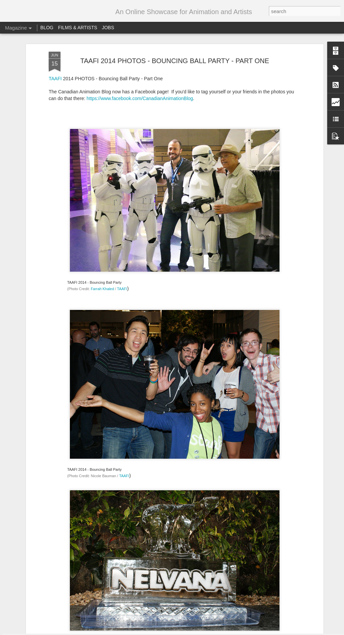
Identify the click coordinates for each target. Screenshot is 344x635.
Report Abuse (234, 631)
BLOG (46, 27)
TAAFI (122, 166)
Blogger (215, 631)
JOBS (108, 27)
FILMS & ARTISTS (77, 27)
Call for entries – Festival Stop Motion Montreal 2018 (167, 551)
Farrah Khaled (102, 166)
